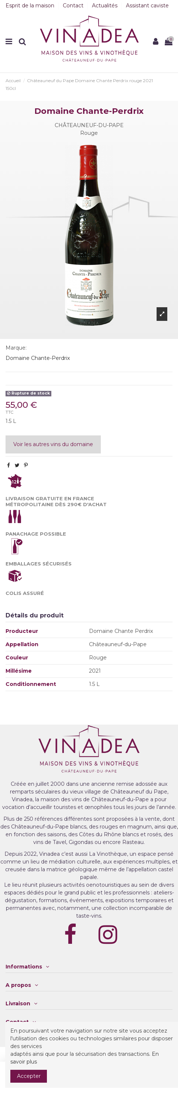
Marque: (16, 347)
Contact (74, 5)
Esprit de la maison (31, 5)
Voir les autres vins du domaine (53, 444)
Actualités (105, 5)
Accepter (29, 1076)
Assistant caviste (147, 5)
